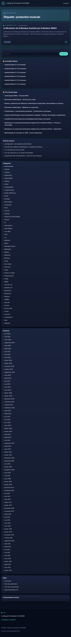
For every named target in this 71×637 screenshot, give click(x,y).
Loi (5, 237)
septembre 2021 (9, 443)
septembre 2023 (9, 408)
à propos (66, 3)
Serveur (6, 305)
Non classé (7, 264)
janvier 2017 (8, 505)
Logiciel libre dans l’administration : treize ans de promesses (23, 156)
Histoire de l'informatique (12, 216)
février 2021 (8, 452)
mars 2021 (7, 449)
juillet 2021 (7, 446)
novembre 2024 (9, 366)
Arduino (6, 181)
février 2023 (8, 428)
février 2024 (8, 393)
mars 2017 (7, 499)
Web (5, 320)
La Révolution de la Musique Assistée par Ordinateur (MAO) (30, 28)
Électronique (8, 202)
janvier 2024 (8, 396)
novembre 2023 (9, 402)
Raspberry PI (8, 287)
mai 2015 (7, 552)
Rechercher (64, 53)
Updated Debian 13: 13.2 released (15, 84)
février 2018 (8, 481)
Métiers (6, 252)
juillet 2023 (7, 413)
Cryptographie (8, 187)
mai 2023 (7, 419)
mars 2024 (7, 390)
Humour (6, 219)
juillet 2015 (7, 547)
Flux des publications (11, 584)
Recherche (7, 290)
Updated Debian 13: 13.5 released (15, 64)
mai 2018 (7, 475)
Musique (7, 258)
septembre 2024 (9, 372)
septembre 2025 (9, 342)
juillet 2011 (7, 564)
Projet (6, 279)
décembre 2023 (9, 399)
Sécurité (7, 302)
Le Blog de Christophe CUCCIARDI (17, 3)
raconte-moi (8, 285)
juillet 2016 (7, 514)
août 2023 (7, 410)
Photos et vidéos (9, 273)
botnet (6, 184)
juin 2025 (7, 351)
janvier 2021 (8, 455)
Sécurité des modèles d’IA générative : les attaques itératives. (23, 147)
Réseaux (7, 296)
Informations (8, 225)
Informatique (7, 42)
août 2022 (7, 434)
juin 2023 (7, 416)
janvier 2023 (8, 431)
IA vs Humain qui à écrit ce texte (14, 150)
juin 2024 (7, 381)
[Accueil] (3, 3)
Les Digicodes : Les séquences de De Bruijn (18, 144)
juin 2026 (7, 334)
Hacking (7, 213)
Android (6, 169)
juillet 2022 (7, 437)
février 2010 (8, 570)
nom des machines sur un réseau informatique (18, 153)
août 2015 (7, 544)
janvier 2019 (8, 467)
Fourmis (6, 211)
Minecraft (7, 255)
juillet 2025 (7, 348)
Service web (8, 308)
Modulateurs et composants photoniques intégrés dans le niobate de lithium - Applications (33, 129)
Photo (6, 270)
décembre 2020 (9, 458)
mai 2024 (7, 384)
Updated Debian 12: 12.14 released (15, 68)
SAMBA (6, 299)
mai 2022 (7, 440)
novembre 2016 (9, 511)
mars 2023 (7, 425)
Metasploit (7, 249)
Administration (8, 166)
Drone (6, 196)
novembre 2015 (9, 535)
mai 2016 (7, 520)
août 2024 (7, 375)
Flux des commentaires (11, 587)
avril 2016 (7, 523)
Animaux (7, 172)
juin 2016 (7, 517)
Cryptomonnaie (9, 190)
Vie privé (7, 314)
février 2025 (8, 360)
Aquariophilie (8, 178)
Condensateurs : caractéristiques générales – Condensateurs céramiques (28, 111)
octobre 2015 (8, 538)
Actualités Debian (11, 61)
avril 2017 (7, 496)
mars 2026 (7, 339)
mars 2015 (7, 558)
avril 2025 (7, 357)
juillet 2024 (7, 378)
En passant (7, 205)
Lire (66, 42)
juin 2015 (7, 549)
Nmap (6, 261)
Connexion (7, 581)
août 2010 (7, 567)
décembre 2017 (9, 487)
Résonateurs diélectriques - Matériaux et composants (21, 107)
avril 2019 (7, 464)
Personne (7, 267)
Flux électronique (11, 92)
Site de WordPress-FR (11, 590)
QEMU (6, 282)
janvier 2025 (8, 363)
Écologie (7, 199)
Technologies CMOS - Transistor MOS (16, 95)
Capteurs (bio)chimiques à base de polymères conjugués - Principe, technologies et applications (35, 115)
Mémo (6, 243)
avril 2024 (7, 387)
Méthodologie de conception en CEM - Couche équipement (23, 133)
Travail (6, 311)
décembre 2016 (9, 508)
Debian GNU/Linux (10, 193)
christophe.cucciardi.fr (8, 620)
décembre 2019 (9, 461)
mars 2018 (7, 478)
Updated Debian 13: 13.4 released (15, 72)
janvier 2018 (8, 484)
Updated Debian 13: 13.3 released (15, 76)
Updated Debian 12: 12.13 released (15, 80)
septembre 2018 (9, 470)
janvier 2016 (8, 532)
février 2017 (8, 502)
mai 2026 (7, 337)
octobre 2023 (8, 405)
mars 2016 (7, 526)
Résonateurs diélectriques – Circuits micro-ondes (20, 99)
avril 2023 (7, 422)
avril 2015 (7, 555)
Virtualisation (8, 317)
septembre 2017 (9, 490)
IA (5, 222)
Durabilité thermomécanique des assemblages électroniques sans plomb (27, 119)
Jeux (6, 234)
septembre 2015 (9, 541)
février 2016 (8, 529)
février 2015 (8, 561)
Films (6, 208)
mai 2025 (7, 354)
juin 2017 (7, 493)
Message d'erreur (9, 246)
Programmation (9, 276)
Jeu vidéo (7, 231)
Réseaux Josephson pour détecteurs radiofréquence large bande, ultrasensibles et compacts (34, 103)
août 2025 (7, 345)
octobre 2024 (8, 369)
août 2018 (7, 473)
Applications (8, 175)
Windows (7, 323)
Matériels (7, 240)
